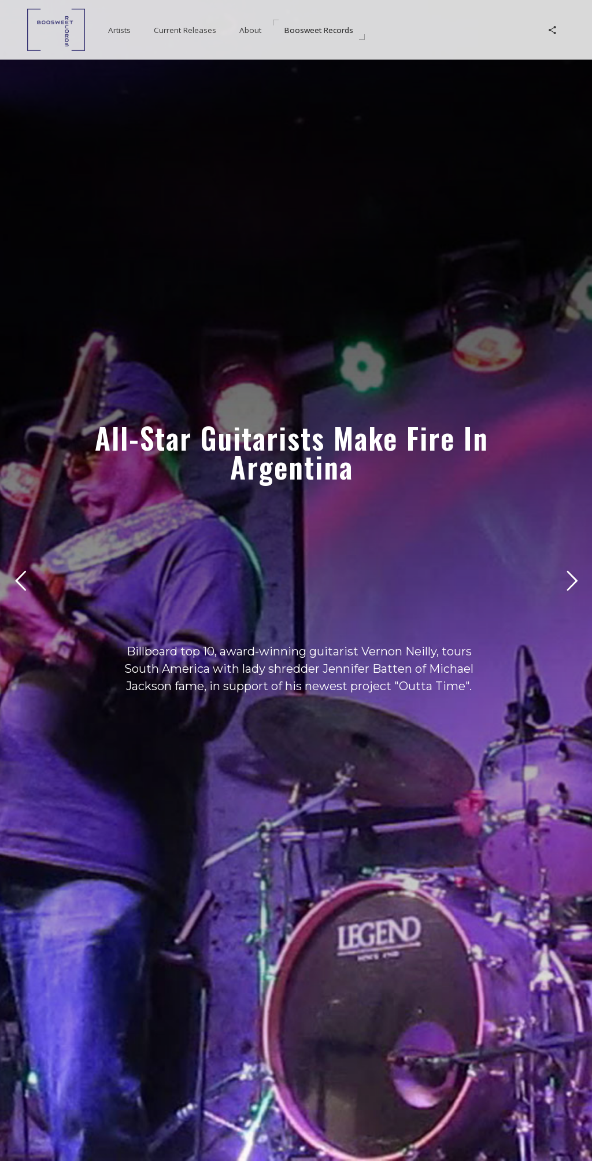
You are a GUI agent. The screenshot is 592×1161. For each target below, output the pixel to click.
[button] (119, 30)
